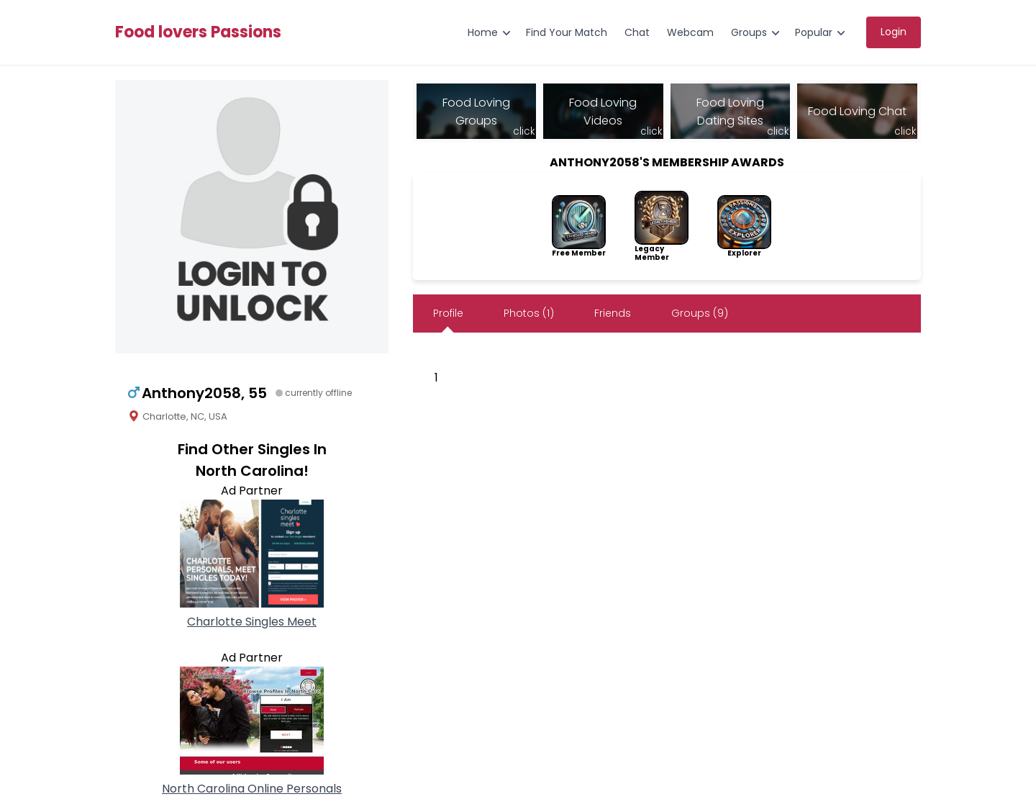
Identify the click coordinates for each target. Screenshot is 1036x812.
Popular (813, 32)
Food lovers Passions (198, 32)
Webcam (690, 32)
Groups (749, 32)
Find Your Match (566, 32)
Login (893, 31)
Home (483, 32)
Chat (637, 32)
